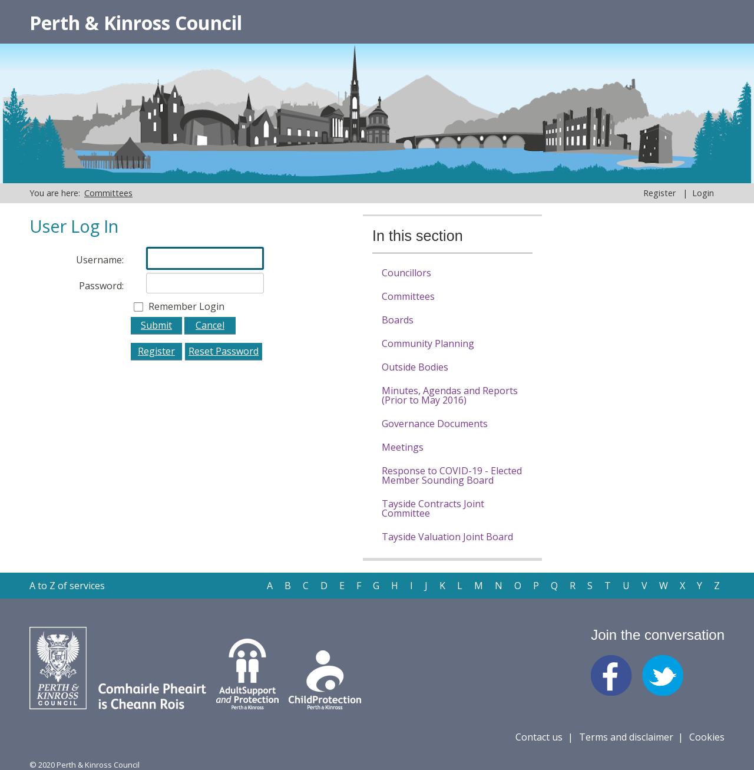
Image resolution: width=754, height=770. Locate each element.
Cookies (707, 737)
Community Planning (428, 343)
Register (659, 193)
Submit (156, 325)
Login (703, 193)
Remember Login (186, 306)
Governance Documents (435, 423)
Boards (398, 319)
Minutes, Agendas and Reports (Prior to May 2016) (450, 395)
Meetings (403, 447)
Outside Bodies (415, 367)
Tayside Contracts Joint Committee (433, 508)
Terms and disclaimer (626, 737)
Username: (100, 260)
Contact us (539, 737)
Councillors (406, 272)
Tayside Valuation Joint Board (447, 536)
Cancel (210, 325)
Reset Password (223, 351)
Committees (408, 296)
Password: (101, 285)
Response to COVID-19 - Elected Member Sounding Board (452, 475)
